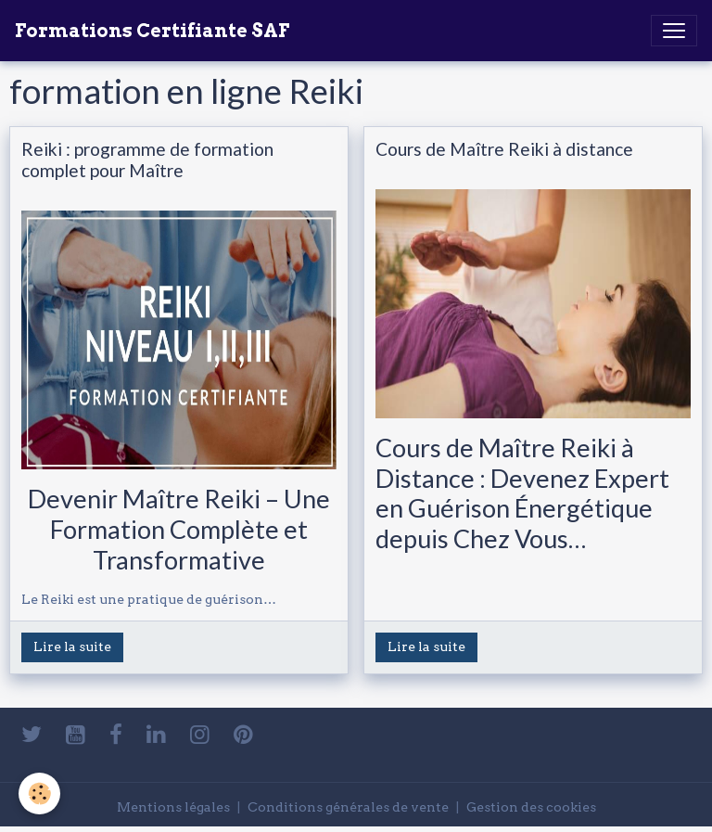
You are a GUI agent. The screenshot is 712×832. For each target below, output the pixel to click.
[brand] (152, 31)
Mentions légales (173, 807)
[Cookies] (39, 793)
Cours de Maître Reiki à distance (504, 149)
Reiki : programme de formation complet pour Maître (147, 159)
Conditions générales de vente (348, 807)
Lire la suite (72, 646)
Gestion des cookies (531, 807)
